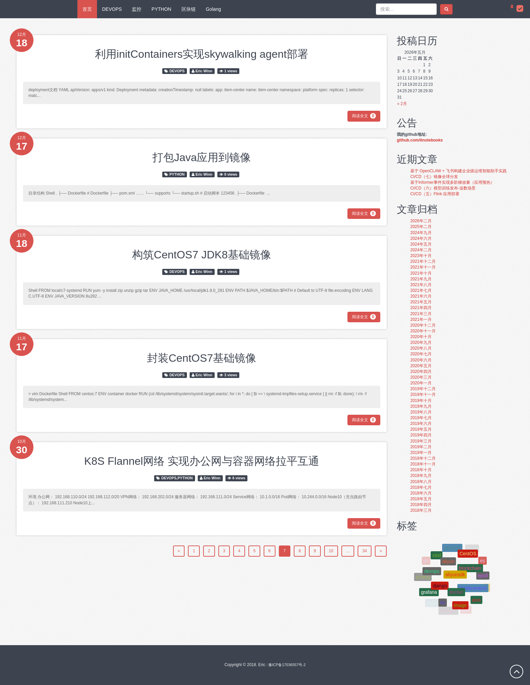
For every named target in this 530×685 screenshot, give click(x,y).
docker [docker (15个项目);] (456, 594)
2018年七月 (421, 487)
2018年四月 (421, 504)
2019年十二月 (423, 388)
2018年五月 (421, 499)
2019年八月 (421, 412)
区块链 (189, 9)
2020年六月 (421, 360)
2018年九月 (421, 475)
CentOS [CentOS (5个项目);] (467, 555)
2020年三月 (421, 377)
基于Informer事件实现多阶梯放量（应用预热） (452, 182)
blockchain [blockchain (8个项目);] (470, 570)
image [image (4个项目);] (460, 606)
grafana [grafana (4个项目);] (429, 593)
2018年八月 (421, 481)
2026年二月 (421, 221)
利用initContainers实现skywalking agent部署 (201, 54)
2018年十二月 (423, 458)
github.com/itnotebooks (420, 140)
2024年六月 (421, 238)
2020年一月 (421, 383)
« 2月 (402, 103)
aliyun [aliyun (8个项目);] (448, 563)
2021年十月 (421, 273)
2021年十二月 (423, 261)
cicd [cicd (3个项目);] (436, 557)
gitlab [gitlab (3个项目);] (438, 548)
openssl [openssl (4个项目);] (448, 610)
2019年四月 (421, 435)
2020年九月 (421, 342)
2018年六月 (421, 493)
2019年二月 (421, 447)
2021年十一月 (423, 267)
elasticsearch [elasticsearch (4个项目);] (473, 590)
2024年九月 (421, 232)
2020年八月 (421, 348)
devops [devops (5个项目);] (431, 573)
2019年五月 (421, 429)
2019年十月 (421, 400)
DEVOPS (112, 9)
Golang (213, 9)
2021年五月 (421, 302)
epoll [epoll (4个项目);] (483, 577)
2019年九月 (421, 406)
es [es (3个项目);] (482, 561)
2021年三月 (421, 313)
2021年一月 (421, 319)
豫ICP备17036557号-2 (287, 665)
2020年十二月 (423, 325)
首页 (87, 9)
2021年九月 (421, 279)
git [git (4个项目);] (455, 544)
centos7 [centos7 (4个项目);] (452, 549)
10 (331, 551)
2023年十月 (421, 255)
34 (364, 551)
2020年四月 (421, 371)
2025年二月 (421, 226)
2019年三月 (421, 441)
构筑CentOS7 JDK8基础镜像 (201, 255)
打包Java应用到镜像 (201, 157)
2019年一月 (421, 452)
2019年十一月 (423, 394)
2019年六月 (421, 423)
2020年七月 (421, 354)
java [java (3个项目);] (476, 601)
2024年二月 (421, 250)
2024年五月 (421, 244)
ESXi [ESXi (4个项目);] (472, 549)
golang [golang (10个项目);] (423, 577)
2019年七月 (421, 417)
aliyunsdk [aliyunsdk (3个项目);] (455, 577)
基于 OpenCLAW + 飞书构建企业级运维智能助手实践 (458, 171)
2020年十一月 (423, 331)
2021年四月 (421, 307)
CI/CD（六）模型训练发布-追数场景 (443, 188)
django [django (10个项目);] (440, 587)
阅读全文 (364, 116)
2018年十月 (421, 469)
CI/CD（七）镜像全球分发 (434, 176)
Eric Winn (203, 71)
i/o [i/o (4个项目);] (442, 604)
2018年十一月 (423, 464)
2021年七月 (421, 290)
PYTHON (161, 9)
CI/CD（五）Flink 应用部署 (434, 194)
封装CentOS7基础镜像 (202, 358)
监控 (136, 9)
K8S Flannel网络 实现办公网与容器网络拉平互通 (201, 461)
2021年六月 (421, 296)
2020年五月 (421, 365)
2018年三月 (421, 510)
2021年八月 (421, 284)
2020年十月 (421, 336)
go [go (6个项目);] (426, 561)
